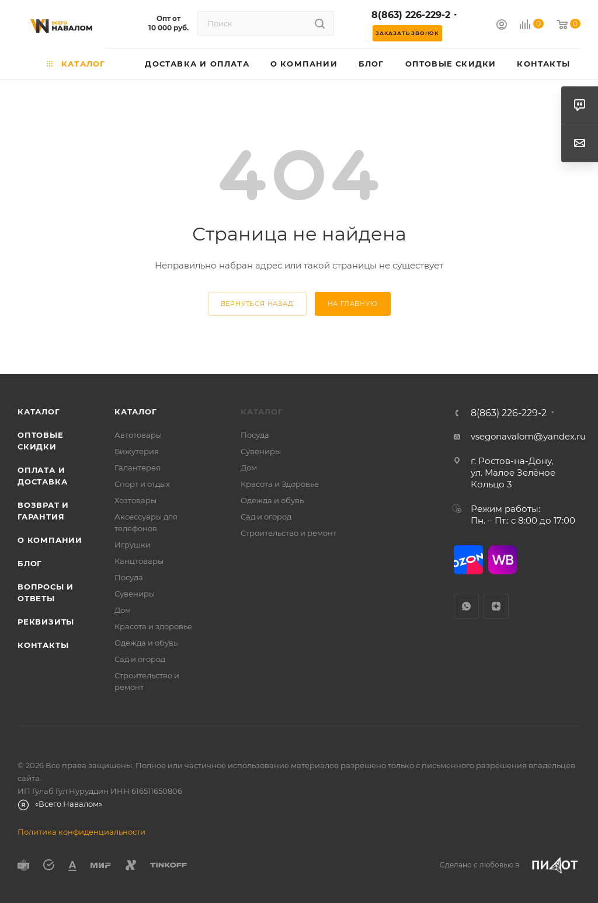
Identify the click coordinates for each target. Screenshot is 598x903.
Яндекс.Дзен (496, 606)
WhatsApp (466, 606)
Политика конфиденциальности (81, 831)
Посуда (128, 577)
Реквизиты (46, 621)
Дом (122, 610)
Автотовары (138, 435)
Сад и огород (139, 659)
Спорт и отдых (142, 484)
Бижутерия (136, 451)
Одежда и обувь (146, 642)
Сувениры (134, 593)
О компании (50, 540)
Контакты (43, 645)
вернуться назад (257, 303)
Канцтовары (139, 561)
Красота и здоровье (153, 626)
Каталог (39, 411)
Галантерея (137, 467)
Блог (30, 563)
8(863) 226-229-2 (410, 14)
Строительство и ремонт (288, 533)
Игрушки (132, 544)
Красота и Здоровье (280, 484)
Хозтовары (135, 500)
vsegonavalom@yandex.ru (528, 436)
